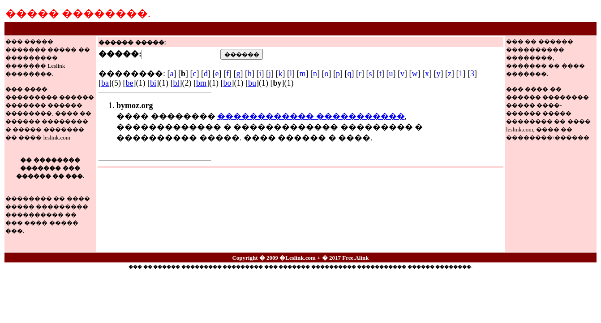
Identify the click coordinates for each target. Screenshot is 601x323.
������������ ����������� (311, 116)
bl (176, 83)
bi (153, 83)
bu (252, 83)
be (129, 83)
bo (227, 83)
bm (201, 83)
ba (105, 83)
